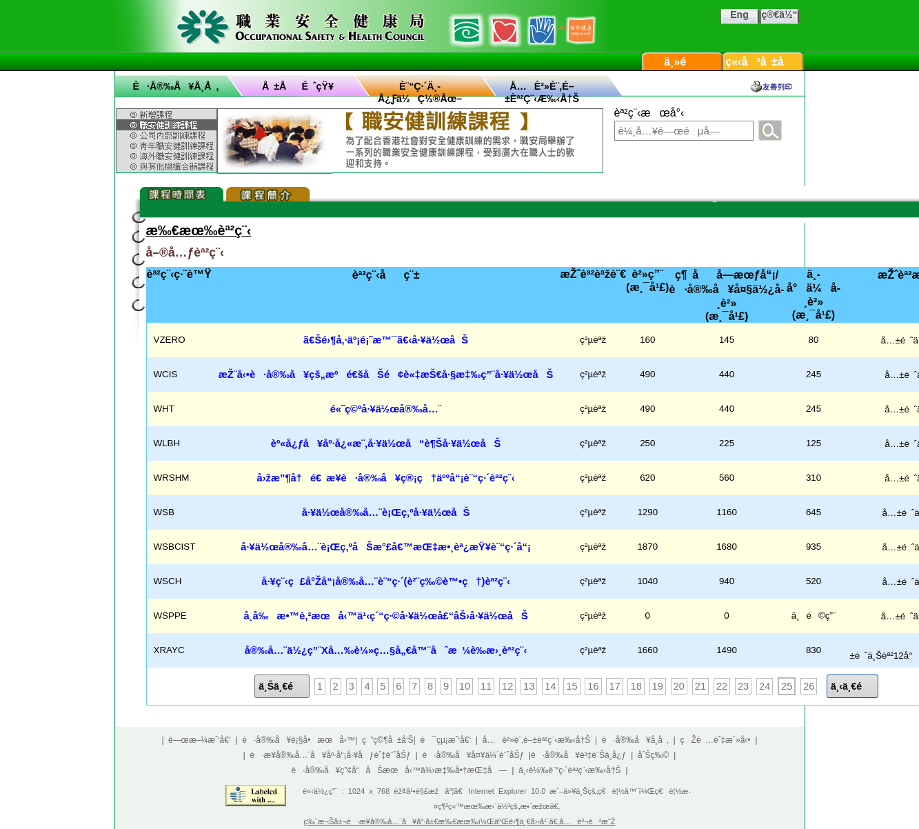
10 (464, 686)
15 (571, 686)
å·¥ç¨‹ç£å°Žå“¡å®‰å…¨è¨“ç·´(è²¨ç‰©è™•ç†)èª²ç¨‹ (385, 581)
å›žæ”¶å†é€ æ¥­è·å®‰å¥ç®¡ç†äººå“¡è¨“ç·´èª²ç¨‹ (386, 477)
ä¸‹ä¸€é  (852, 686)
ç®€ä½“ (779, 14)
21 (700, 686)
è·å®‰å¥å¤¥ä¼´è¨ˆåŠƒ (473, 755)
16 (592, 686)
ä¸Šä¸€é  (282, 686)
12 (507, 686)
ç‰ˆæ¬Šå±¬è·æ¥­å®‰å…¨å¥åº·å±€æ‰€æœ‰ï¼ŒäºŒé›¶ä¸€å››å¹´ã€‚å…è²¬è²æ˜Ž (460, 821)
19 (657, 686)
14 (550, 686)
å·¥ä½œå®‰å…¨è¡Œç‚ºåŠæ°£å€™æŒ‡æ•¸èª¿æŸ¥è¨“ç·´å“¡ (386, 546)
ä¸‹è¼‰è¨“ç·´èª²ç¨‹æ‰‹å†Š (569, 770)
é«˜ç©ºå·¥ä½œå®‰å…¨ (386, 409)
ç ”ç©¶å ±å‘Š (388, 740)
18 (635, 686)
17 (614, 686)
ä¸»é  (682, 62)
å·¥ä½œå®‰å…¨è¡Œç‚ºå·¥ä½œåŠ (385, 512)
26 (808, 686)
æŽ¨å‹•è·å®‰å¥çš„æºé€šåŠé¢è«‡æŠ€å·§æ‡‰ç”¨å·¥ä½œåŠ (386, 374)
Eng (739, 14)
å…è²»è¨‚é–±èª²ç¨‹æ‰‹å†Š (536, 740)
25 (786, 686)
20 (679, 686)
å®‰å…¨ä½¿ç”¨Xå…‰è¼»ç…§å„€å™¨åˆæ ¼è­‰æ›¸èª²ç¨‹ (386, 650)
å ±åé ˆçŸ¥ (298, 86)
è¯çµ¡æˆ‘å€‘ (446, 740)
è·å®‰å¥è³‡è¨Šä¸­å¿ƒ (578, 755)
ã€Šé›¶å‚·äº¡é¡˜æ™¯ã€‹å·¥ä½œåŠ (385, 340)
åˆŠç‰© (653, 755)
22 (721, 686)
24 (764, 686)
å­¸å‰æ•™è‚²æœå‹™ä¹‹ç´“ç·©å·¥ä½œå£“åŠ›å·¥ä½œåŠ (385, 615)
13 (528, 686)
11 (486, 686)
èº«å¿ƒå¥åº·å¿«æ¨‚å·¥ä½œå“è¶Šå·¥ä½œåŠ (386, 443)
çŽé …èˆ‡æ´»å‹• (715, 740)
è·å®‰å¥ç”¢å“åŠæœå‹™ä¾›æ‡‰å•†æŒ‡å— (399, 770)
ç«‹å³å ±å (763, 62)
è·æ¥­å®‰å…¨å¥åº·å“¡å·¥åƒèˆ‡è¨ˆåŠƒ (330, 755)
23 (743, 686)
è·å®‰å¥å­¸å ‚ (176, 86)
